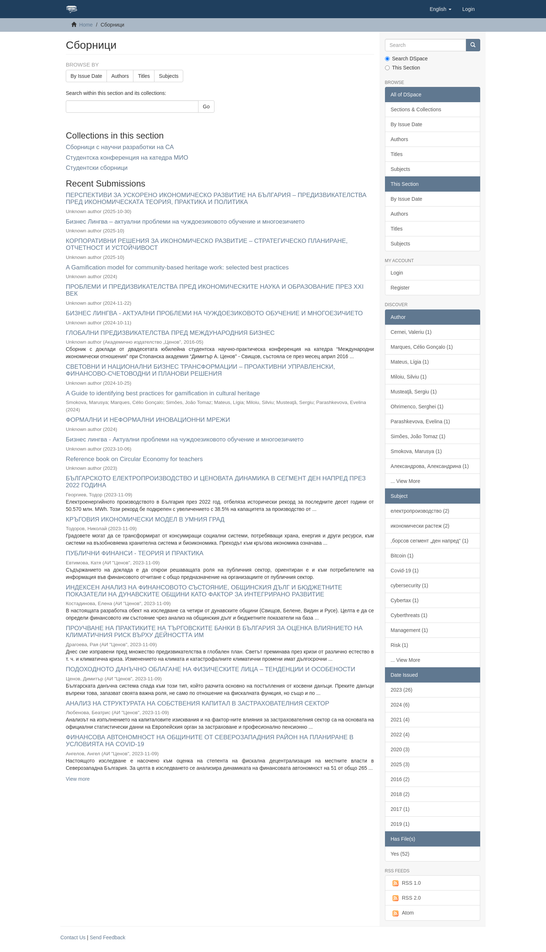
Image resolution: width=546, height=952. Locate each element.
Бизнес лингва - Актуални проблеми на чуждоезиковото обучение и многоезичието (185, 439)
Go (206, 106)
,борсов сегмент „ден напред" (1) (430, 541)
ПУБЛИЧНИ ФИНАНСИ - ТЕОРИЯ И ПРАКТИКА (135, 553)
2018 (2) (400, 794)
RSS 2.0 (406, 898)
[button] (440, 9)
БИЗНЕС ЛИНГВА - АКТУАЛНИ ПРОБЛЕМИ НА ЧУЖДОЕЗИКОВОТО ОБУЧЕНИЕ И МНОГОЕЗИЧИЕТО (214, 313)
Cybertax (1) (405, 600)
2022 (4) (400, 734)
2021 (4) (400, 720)
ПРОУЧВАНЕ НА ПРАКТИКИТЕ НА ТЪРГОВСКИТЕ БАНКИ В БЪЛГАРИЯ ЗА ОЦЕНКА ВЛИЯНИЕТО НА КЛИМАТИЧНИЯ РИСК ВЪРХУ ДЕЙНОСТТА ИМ (214, 632)
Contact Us (72, 937)
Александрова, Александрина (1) (430, 466)
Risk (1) (399, 645)
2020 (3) (400, 749)
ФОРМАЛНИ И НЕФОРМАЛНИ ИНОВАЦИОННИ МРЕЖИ (148, 419)
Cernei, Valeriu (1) (411, 332)
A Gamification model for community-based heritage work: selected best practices (177, 267)
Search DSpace (406, 58)
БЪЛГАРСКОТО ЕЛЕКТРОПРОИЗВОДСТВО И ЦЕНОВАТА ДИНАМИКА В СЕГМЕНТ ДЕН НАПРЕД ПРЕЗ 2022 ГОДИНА (216, 482)
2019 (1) (400, 824)
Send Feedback (107, 937)
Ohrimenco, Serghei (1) (417, 406)
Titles (144, 76)
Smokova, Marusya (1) (416, 451)
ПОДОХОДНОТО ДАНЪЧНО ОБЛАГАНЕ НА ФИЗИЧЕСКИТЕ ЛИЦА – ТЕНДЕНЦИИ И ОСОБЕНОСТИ (210, 669)
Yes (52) (400, 854)
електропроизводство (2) (420, 511)
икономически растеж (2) (420, 526)
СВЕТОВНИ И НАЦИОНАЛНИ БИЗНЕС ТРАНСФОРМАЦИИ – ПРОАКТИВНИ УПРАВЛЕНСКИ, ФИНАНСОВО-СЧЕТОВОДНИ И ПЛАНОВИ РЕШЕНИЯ (200, 370)
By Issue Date (86, 76)
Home (86, 25)
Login (397, 273)
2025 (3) (400, 764)
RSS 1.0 (406, 883)
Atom (402, 913)
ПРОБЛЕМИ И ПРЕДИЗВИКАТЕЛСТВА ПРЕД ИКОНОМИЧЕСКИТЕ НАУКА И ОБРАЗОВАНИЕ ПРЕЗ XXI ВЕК (215, 290)
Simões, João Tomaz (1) (418, 436)
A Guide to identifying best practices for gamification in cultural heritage (163, 393)
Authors (120, 76)
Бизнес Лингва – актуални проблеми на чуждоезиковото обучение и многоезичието (185, 221)
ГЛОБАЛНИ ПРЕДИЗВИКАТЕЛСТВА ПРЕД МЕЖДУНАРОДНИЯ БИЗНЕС (170, 332)
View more (78, 779)
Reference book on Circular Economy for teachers (134, 459)
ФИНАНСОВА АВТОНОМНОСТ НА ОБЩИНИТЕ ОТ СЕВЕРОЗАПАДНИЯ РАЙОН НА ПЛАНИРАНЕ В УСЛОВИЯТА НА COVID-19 (209, 741)
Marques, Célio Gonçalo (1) (422, 347)
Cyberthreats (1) (409, 615)
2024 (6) (400, 705)
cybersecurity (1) (409, 585)
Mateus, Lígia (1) (410, 362)
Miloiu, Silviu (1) (409, 377)
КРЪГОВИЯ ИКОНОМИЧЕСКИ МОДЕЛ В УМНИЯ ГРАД (145, 519)
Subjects (168, 76)
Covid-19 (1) (405, 570)
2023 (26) (402, 690)
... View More (405, 481)
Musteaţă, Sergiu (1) (414, 392)
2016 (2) (400, 779)
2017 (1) (400, 809)
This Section (402, 68)
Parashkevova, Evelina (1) (420, 421)
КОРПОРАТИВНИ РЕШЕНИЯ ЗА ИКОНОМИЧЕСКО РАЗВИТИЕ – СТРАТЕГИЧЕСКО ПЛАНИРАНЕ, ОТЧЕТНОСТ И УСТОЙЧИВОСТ (207, 244)
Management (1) (409, 630)
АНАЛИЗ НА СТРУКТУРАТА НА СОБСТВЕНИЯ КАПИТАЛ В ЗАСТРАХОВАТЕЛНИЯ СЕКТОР (197, 703)
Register (400, 288)
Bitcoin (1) (402, 556)
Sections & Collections (416, 109)
